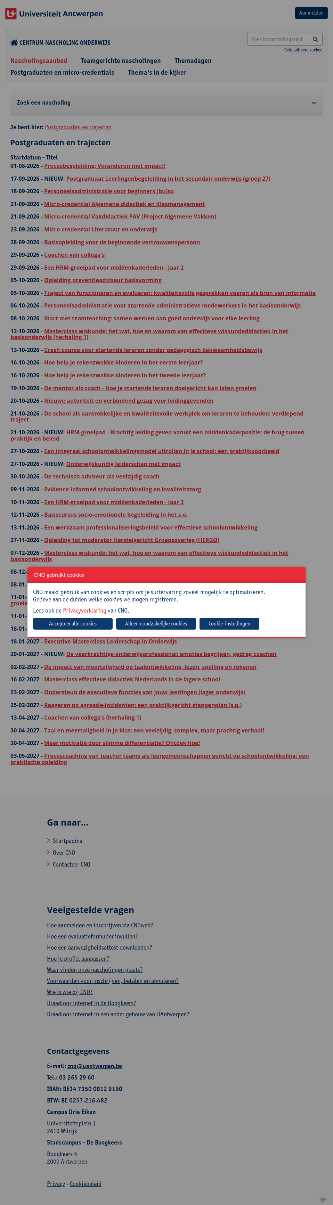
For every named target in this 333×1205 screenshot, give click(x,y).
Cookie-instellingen (229, 623)
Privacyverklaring (84, 610)
